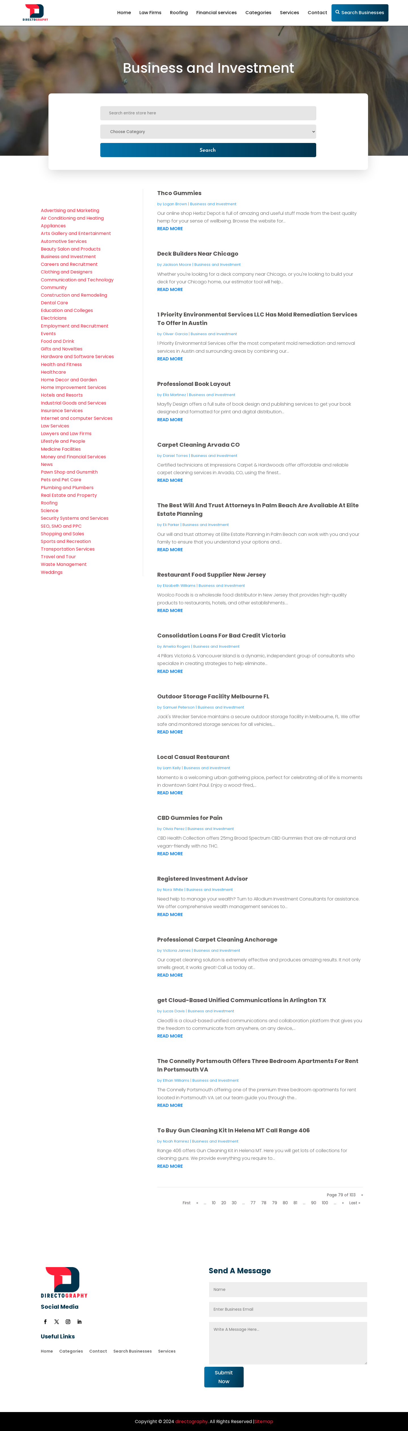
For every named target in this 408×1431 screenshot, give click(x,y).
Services (289, 12)
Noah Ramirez (176, 1141)
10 (214, 1203)
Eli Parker (171, 524)
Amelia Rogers (176, 646)
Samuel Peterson (179, 707)
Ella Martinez (174, 394)
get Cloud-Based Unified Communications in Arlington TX (241, 1000)
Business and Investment (213, 204)
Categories (258, 12)
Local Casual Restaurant (193, 757)
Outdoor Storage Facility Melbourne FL (213, 696)
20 (223, 1203)
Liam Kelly (172, 768)
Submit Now (224, 1377)
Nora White (173, 889)
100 (325, 1203)
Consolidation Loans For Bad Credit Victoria (221, 635)
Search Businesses (362, 12)
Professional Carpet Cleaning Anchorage (217, 940)
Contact (317, 12)
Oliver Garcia (175, 334)
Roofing (179, 12)
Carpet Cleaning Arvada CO (198, 445)
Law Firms (150, 12)
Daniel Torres (175, 455)
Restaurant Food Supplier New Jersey (211, 575)
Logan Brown (175, 204)
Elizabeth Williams (179, 585)
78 (263, 1203)
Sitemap (263, 1421)
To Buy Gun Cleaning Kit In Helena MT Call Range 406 (233, 1130)
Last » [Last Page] (354, 1203)
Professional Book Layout (194, 384)
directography (191, 1421)
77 (253, 1203)
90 (313, 1203)
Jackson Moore (177, 264)
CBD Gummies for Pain (189, 818)
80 (285, 1203)
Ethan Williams (176, 1080)
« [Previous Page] (197, 1203)
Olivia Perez (173, 828)
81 (295, 1203)
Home (124, 12)
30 (234, 1203)
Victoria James (177, 950)
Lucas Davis (174, 1011)
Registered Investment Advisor (202, 879)
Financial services (216, 12)
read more (170, 228)
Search (207, 150)
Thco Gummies (179, 193)
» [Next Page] (343, 1203)
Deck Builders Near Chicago (197, 254)
